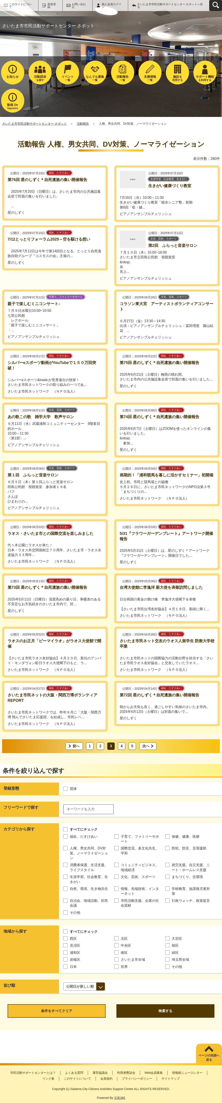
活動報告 (83, 123)
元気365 (119, 1098)
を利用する (205, 78)
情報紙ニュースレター (187, 1072)
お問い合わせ (79, 6)
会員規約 (106, 1078)
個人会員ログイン (111, 6)
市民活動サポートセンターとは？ (33, 1072)
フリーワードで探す (21, 807)
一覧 (67, 78)
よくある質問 (74, 1072)
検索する (165, 1011)
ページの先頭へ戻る (209, 1057)
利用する (177, 78)
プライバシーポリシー (137, 1078)
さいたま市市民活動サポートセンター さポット (34, 123)
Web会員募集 (154, 1072)
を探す (40, 78)
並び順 (9, 985)
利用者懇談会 (126, 1072)
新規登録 (51, 6)
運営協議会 (100, 1072)
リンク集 (48, 1078)
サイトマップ (171, 1078)
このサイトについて (20, 6)
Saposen (13, 106)
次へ (145, 746)
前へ (76, 746)
